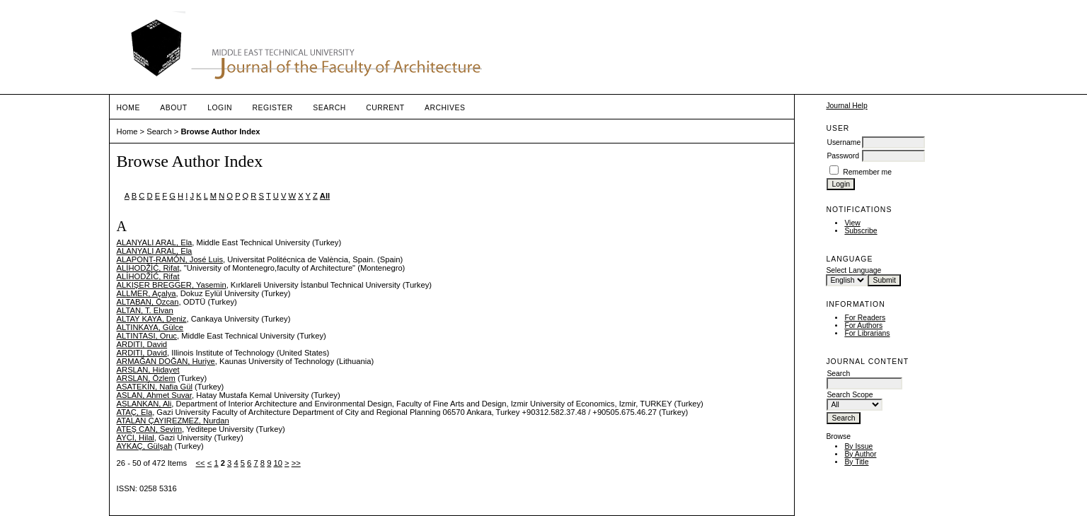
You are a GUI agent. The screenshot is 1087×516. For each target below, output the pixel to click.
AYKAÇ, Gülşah (145, 446)
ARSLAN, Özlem (146, 378)
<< (200, 463)
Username (844, 142)
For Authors (863, 325)
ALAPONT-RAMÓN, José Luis (170, 259)
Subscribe (860, 231)
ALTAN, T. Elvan (145, 310)
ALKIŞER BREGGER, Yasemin (171, 285)
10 (277, 463)
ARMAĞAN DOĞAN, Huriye (166, 361)
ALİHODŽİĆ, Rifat (148, 268)
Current (385, 108)
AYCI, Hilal (135, 437)
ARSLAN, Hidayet (148, 369)
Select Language (853, 270)
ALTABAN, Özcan (148, 302)
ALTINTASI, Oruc (147, 336)
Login (219, 108)
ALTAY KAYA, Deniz (152, 319)
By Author (860, 454)
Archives (445, 108)
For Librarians (867, 333)
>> (296, 463)
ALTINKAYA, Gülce (150, 327)
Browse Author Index (220, 131)
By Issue (858, 446)
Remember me (867, 172)
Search (329, 108)
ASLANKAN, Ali (144, 403)
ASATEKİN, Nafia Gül (154, 386)
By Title (856, 462)
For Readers (864, 318)
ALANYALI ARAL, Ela (154, 242)
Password (843, 156)
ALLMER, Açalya (146, 293)
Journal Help (846, 106)
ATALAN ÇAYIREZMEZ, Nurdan (173, 420)
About (173, 108)
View (852, 223)
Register (273, 108)
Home (128, 108)
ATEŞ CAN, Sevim (149, 429)
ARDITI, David (142, 344)
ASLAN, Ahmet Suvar (154, 395)
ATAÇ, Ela (135, 412)
